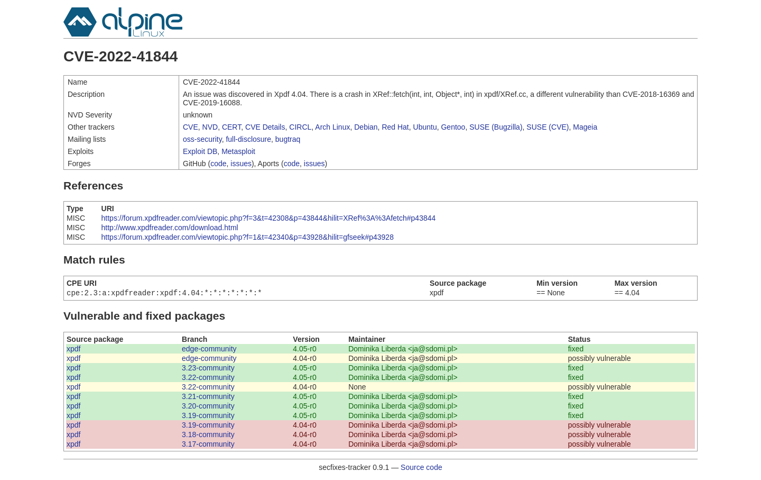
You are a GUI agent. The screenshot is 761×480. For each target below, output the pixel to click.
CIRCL (300, 127)
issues (241, 163)
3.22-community (208, 378)
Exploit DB (200, 151)
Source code (421, 468)
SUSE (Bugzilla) (495, 127)
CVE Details (265, 127)
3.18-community (208, 435)
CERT (231, 127)
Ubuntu (425, 127)
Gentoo (453, 127)
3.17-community (208, 445)
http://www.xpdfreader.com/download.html (169, 227)
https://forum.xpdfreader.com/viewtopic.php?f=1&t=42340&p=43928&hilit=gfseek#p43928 (247, 237)
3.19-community (208, 416)
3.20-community (208, 407)
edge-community (209, 350)
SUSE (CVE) (547, 127)
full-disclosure (248, 139)
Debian (365, 127)
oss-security (202, 139)
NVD (210, 127)
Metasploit (238, 151)
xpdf (73, 350)
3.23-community (208, 369)
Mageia (585, 127)
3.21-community (208, 397)
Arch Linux (332, 127)
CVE (190, 127)
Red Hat (395, 127)
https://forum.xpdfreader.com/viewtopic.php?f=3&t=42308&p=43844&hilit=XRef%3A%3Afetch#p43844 (268, 218)
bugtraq (287, 139)
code (218, 163)
